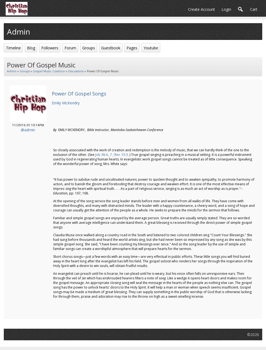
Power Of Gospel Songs (79, 93)
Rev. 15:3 (121, 154)
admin (11, 71)
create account (201, 9)
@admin (28, 129)
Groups (25, 71)
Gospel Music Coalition (49, 71)
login (226, 9)
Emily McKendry (66, 102)
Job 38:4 (101, 154)
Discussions (76, 71)
